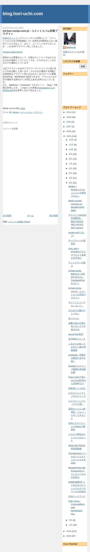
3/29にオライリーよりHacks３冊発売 (76, 426)
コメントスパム (26, 112)
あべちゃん (73, 318)
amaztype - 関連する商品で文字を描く (77, 358)
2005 (69, 136)
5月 (71, 173)
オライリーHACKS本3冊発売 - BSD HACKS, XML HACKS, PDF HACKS (77, 221)
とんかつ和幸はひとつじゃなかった (77, 437)
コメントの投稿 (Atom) (19, 222)
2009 (69, 117)
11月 (71, 144)
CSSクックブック (77, 496)
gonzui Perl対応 (75, 334)
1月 (71, 525)
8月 (71, 159)
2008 (69, 122)
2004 (69, 531)
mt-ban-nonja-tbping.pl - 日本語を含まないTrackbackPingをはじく (76, 277)
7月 (71, 163)
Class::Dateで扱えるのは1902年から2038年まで (77, 380)
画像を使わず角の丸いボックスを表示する (77, 326)
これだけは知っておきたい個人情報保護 (77, 347)
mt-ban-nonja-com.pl (12, 52)
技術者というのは (76, 388)
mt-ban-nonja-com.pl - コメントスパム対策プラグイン (30, 32)
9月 (71, 154)
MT (10, 112)
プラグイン (38, 112)
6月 (71, 168)
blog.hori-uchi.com (23, 13)
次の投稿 (7, 215)
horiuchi (71, 47)
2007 (69, 126)
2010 (69, 112)
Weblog (16, 112)
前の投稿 (53, 215)
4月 (71, 178)
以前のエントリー (11, 38)
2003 (69, 536)
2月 (71, 520)
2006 (69, 131)
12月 (71, 140)
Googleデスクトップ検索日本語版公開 (77, 369)
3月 (71, 183)
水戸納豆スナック (76, 339)
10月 (71, 149)
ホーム (30, 215)
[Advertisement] (22, 207)
